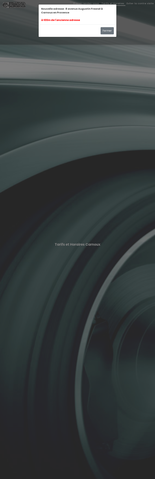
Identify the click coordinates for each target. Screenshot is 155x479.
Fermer (107, 30)
